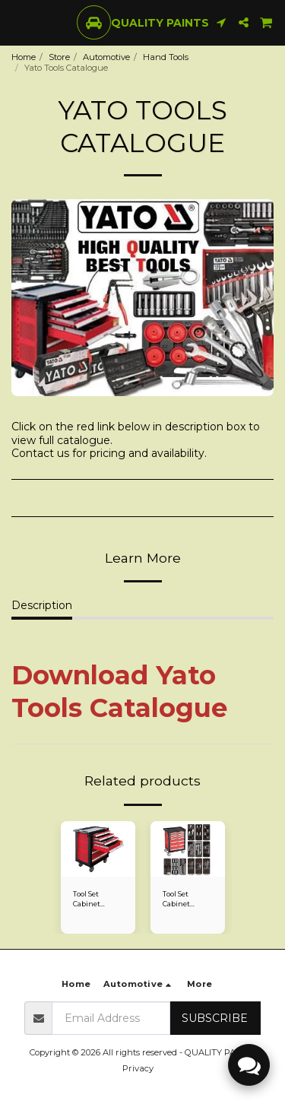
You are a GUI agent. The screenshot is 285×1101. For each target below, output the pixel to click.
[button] (17, 22)
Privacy (138, 1068)
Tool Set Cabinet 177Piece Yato (94, 899)
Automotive (106, 57)
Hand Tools (165, 57)
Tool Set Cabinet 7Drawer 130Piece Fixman (177, 899)
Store (59, 57)
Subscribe (215, 1018)
